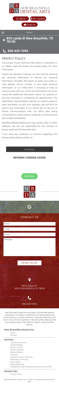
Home (12, 333)
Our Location (38, 19)
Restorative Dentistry (19, 359)
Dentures (14, 355)
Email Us (29, 25)
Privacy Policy (16, 374)
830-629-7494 (18, 51)
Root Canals (15, 362)
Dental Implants (17, 350)
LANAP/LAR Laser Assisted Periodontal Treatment (31, 367)
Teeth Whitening (17, 364)
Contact (13, 335)
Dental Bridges (16, 345)
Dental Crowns (16, 347)
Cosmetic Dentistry (18, 342)
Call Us (20, 19)
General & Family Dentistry (21, 357)
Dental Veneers (16, 352)
